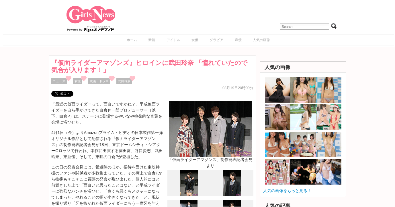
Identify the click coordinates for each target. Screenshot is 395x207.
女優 (194, 40)
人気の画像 (261, 40)
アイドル (173, 40)
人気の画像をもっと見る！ (287, 190)
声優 (238, 40)
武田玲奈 (124, 81)
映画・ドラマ (99, 81)
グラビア (216, 40)
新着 (151, 40)
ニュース (59, 81)
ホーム (132, 40)
